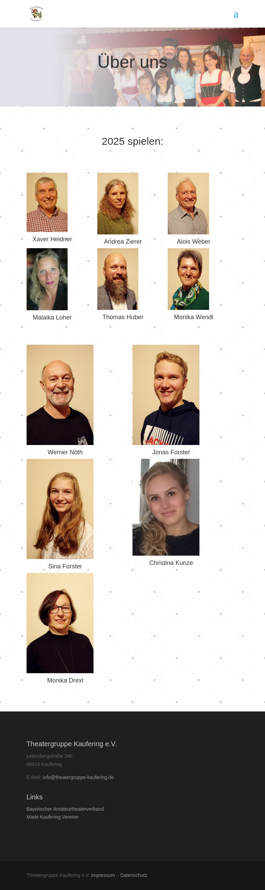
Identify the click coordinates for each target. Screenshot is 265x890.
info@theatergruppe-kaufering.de (78, 777)
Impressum (103, 875)
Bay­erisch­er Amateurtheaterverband (65, 809)
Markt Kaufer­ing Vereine (52, 817)
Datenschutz (133, 875)
